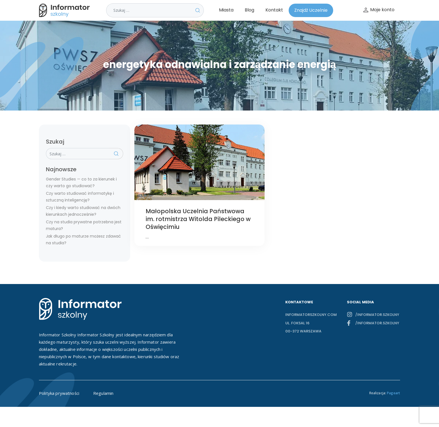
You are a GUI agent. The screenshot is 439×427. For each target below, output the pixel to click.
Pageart (393, 393)
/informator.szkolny (377, 314)
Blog (249, 10)
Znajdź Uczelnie (311, 10)
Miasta (226, 10)
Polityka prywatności (59, 393)
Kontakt (274, 10)
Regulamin (103, 393)
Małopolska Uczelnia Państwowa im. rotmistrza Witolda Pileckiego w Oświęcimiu (198, 219)
